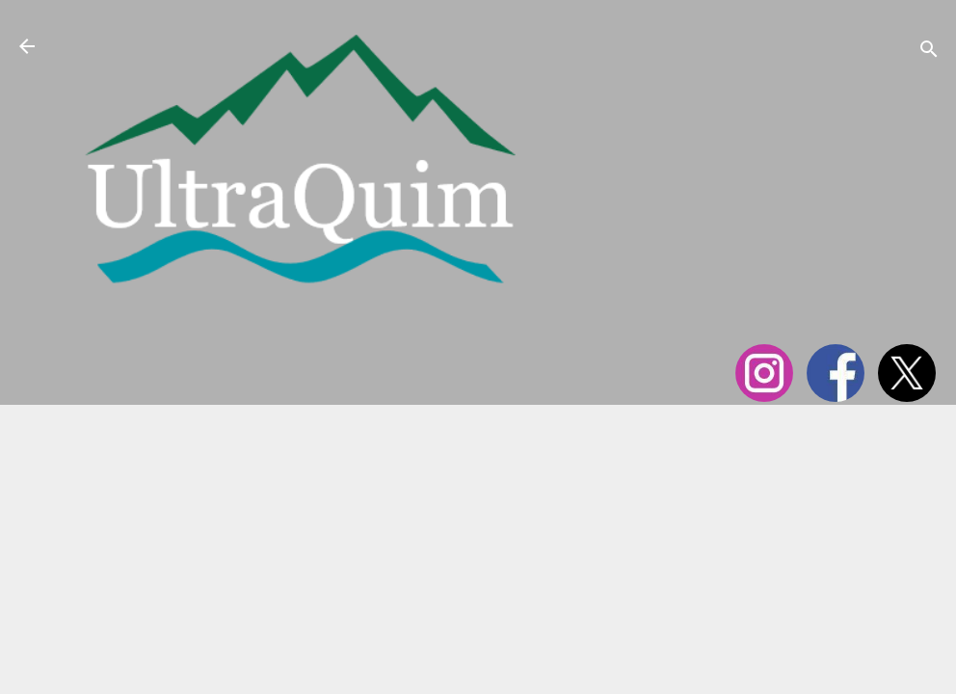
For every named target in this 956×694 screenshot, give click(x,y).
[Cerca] (929, 52)
